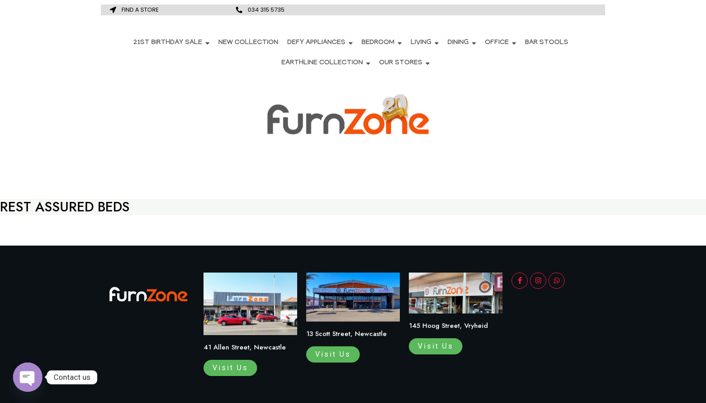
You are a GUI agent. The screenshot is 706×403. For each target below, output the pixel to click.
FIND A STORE (140, 9)
